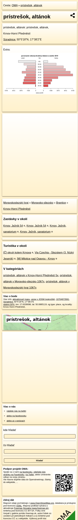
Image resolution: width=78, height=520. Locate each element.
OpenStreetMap (26, 191)
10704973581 (62, 299)
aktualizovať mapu (21, 299)
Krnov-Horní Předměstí (16, 208)
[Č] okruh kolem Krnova (17, 252)
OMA (15, 5)
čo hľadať (9, 445)
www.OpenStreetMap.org (42, 503)
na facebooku (26, 472)
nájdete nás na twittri (16, 411)
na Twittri (30, 474)
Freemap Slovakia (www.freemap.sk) (31, 508)
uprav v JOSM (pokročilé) (43, 299)
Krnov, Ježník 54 (13, 225)
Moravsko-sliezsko (42, 202)
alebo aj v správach (16, 421)
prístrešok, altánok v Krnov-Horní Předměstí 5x (30, 275)
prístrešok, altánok (31, 5)
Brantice (61, 202)
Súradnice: (9, 39)
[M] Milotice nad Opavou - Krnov (36, 258)
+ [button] (8, 119)
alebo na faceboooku (16, 416)
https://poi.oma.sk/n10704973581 (17, 194)
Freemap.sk (43, 191)
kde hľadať (9, 430)
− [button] (8, 124)
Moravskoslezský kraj (15, 202)
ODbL (19, 505)
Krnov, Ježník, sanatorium (35, 231)
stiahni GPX (9, 304)
